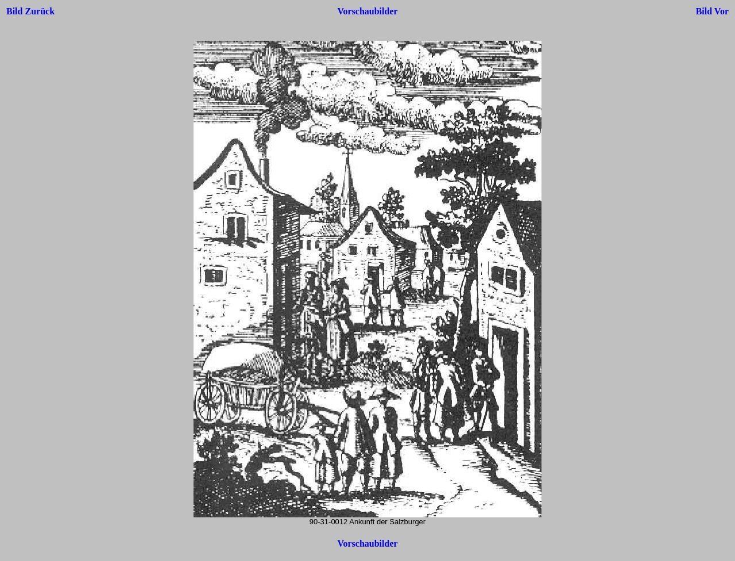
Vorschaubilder (367, 11)
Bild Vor (712, 11)
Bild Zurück (30, 11)
